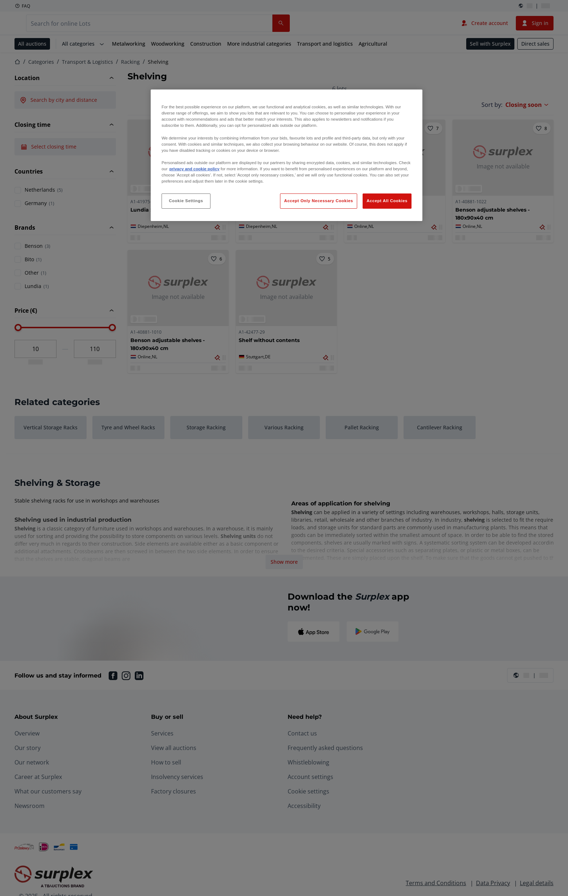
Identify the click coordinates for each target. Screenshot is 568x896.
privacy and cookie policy (194, 169)
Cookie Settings (186, 201)
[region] (286, 155)
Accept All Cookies (387, 201)
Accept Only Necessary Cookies (318, 201)
